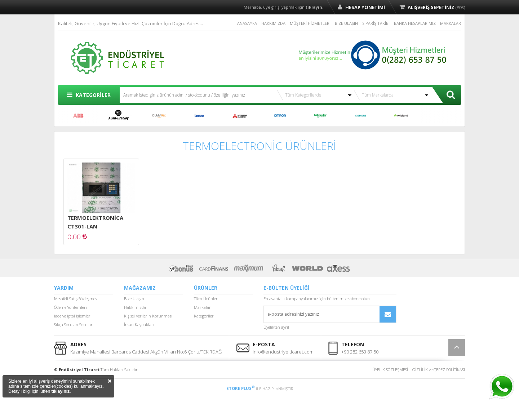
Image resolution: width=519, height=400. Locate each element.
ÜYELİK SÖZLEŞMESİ (390, 369)
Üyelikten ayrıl (276, 327)
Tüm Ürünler (206, 298)
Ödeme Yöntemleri (70, 307)
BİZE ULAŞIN (346, 23)
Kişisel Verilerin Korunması (148, 316)
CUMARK (159, 115)
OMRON (280, 115)
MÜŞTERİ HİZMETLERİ (310, 23)
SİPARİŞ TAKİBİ (376, 23)
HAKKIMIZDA (273, 23)
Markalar (202, 307)
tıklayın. (314, 7)
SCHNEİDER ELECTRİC (320, 115)
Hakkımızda (135, 307)
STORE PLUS (240, 388)
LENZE (199, 115)
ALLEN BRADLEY (118, 115)
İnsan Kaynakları (139, 324)
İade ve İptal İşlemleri (73, 316)
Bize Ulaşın (134, 298)
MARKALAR (450, 23)
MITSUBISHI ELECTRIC (239, 115)
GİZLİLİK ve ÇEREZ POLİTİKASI (438, 369)
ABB (78, 115)
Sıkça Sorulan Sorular (73, 324)
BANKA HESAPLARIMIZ (415, 23)
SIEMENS (361, 115)
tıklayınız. (61, 391)
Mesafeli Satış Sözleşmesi (76, 298)
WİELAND (401, 115)
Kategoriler (204, 316)
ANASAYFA (247, 23)
